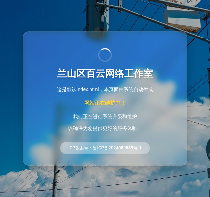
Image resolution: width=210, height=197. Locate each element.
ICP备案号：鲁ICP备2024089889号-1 (105, 147)
